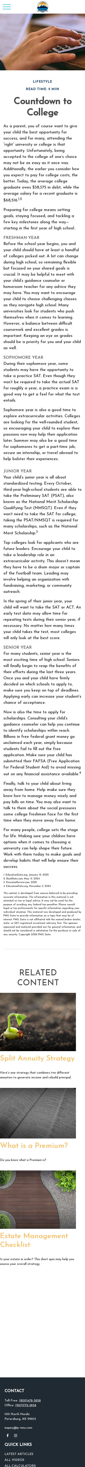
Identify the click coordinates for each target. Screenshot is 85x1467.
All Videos (14, 1460)
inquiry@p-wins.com (18, 1428)
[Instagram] (15, 1436)
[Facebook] (8, 1436)
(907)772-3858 (25, 1405)
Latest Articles (19, 1454)
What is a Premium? (34, 1146)
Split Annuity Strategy (37, 1058)
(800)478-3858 (30, 1400)
